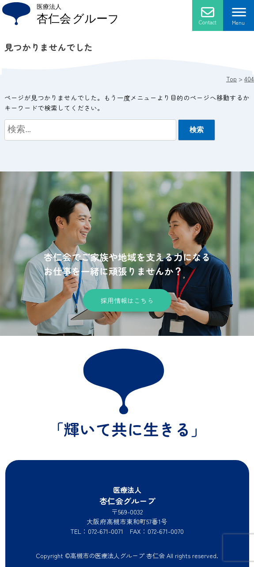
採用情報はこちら (127, 300)
